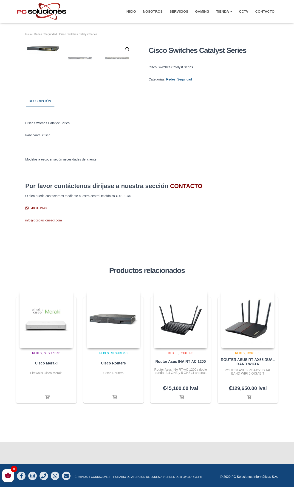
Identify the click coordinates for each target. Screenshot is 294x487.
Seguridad (50, 34)
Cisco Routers (113, 385)
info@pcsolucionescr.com (43, 242)
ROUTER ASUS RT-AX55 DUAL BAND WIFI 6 (248, 383)
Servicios (179, 11)
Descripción (40, 123)
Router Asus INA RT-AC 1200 (180, 383)
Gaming (202, 11)
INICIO (130, 11)
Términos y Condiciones (91, 476)
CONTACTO (264, 11)
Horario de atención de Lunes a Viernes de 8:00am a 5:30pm (158, 476)
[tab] (43, 123)
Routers (186, 374)
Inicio (28, 34)
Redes (38, 34)
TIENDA (224, 11)
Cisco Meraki (46, 385)
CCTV (244, 11)
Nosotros (153, 11)
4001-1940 (36, 230)
